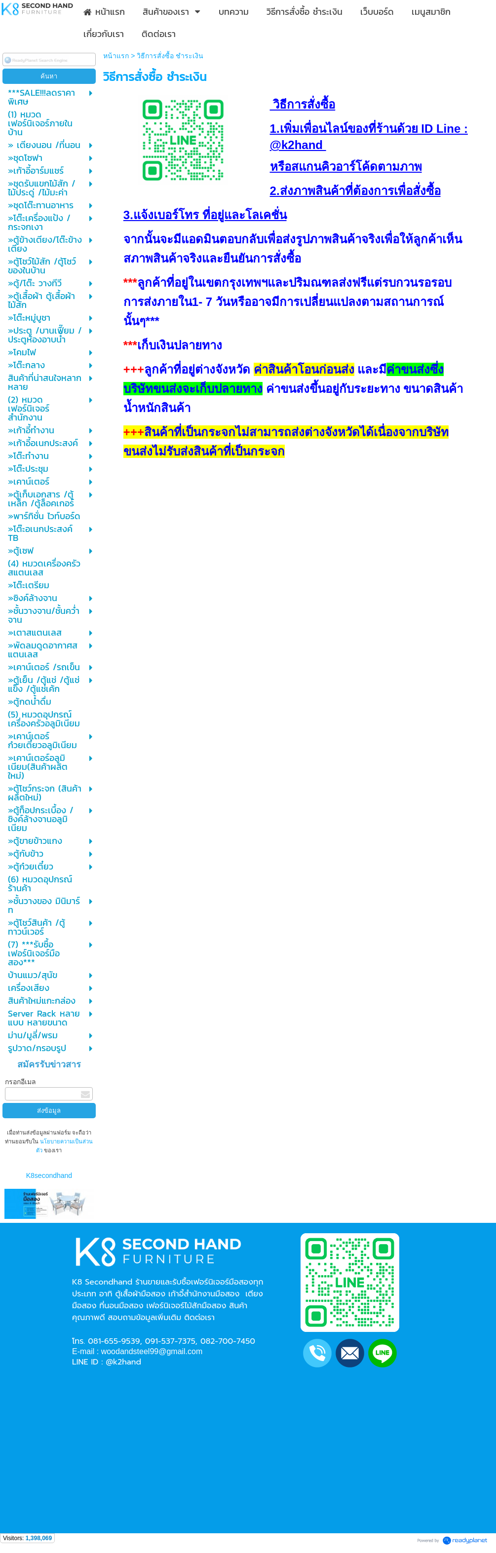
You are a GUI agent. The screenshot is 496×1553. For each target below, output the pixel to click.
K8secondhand (49, 1175)
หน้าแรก (116, 56)
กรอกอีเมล (20, 1082)
